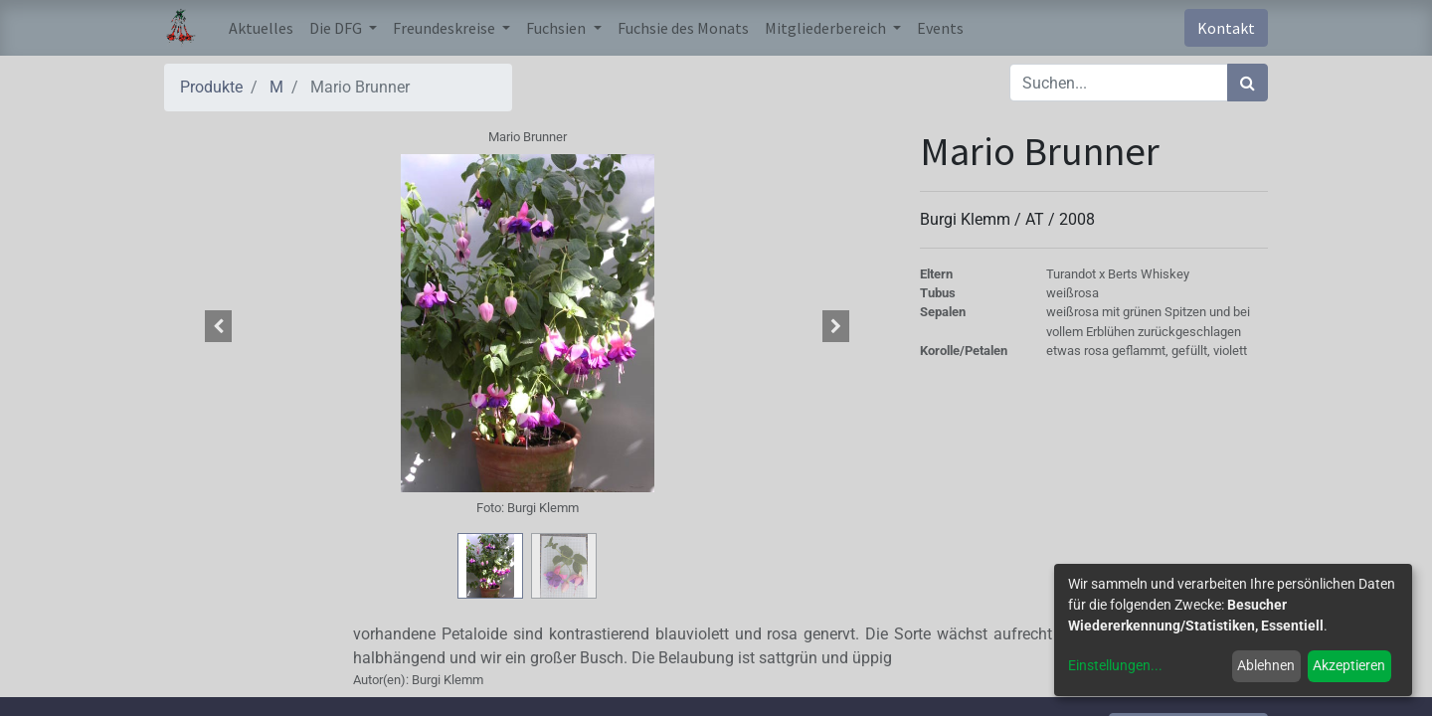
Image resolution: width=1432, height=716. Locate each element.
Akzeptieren (1349, 665)
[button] (218, 326)
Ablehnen (1266, 665)
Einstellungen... (1115, 665)
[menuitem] (261, 28)
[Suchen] (1247, 82)
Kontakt (1226, 28)
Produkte (211, 87)
